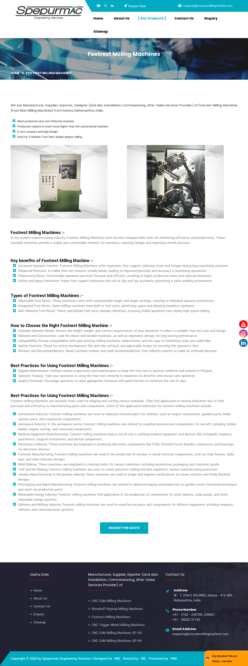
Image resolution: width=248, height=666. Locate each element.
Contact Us (184, 18)
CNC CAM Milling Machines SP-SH (117, 633)
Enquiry (211, 18)
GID (143, 658)
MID (117, 658)
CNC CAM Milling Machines (111, 601)
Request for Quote (124, 528)
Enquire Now (137, 6)
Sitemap (100, 31)
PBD (174, 658)
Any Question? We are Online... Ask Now (224, 659)
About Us (122, 18)
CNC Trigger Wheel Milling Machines (118, 625)
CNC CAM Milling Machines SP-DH (117, 641)
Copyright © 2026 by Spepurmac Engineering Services (51, 658)
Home (98, 18)
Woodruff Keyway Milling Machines (117, 609)
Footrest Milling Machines (111, 617)
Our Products (152, 18)
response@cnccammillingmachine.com (207, 6)
